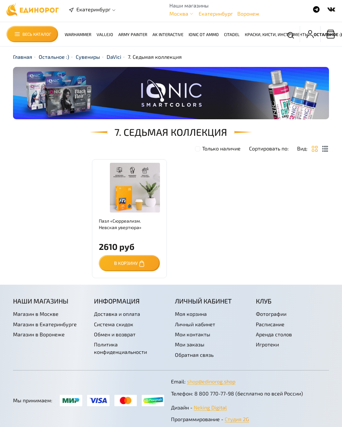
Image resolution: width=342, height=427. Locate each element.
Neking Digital (210, 407)
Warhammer (78, 34)
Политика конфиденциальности (120, 348)
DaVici (114, 57)
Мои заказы (189, 344)
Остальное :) (54, 57)
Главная (22, 57)
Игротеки (267, 344)
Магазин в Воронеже (39, 334)
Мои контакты (192, 334)
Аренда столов (274, 334)
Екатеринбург (216, 13)
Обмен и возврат (115, 334)
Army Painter (132, 34)
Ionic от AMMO (204, 34)
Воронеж (248, 13)
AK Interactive (167, 34)
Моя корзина (191, 314)
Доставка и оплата (117, 314)
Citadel (232, 34)
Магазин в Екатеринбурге (45, 324)
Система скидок (113, 324)
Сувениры (88, 57)
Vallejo (105, 34)
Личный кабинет (195, 324)
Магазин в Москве (36, 314)
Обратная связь (194, 355)
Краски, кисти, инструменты (277, 34)
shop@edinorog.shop (211, 381)
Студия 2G (237, 419)
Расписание (270, 324)
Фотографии (271, 314)
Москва (178, 13)
